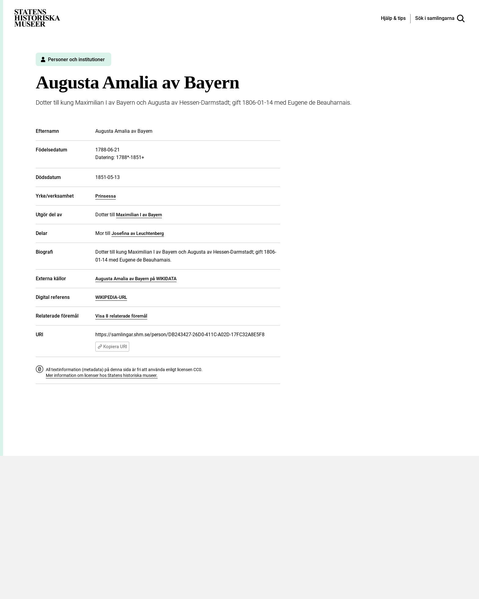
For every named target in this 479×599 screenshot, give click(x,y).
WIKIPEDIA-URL (111, 297)
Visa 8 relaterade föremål (121, 316)
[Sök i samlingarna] (440, 19)
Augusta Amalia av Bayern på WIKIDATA (136, 278)
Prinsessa (105, 196)
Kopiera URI (112, 346)
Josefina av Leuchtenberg (138, 233)
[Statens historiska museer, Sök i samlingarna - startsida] (37, 17)
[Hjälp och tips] (393, 19)
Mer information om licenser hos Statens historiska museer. (102, 375)
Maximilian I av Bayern (139, 215)
